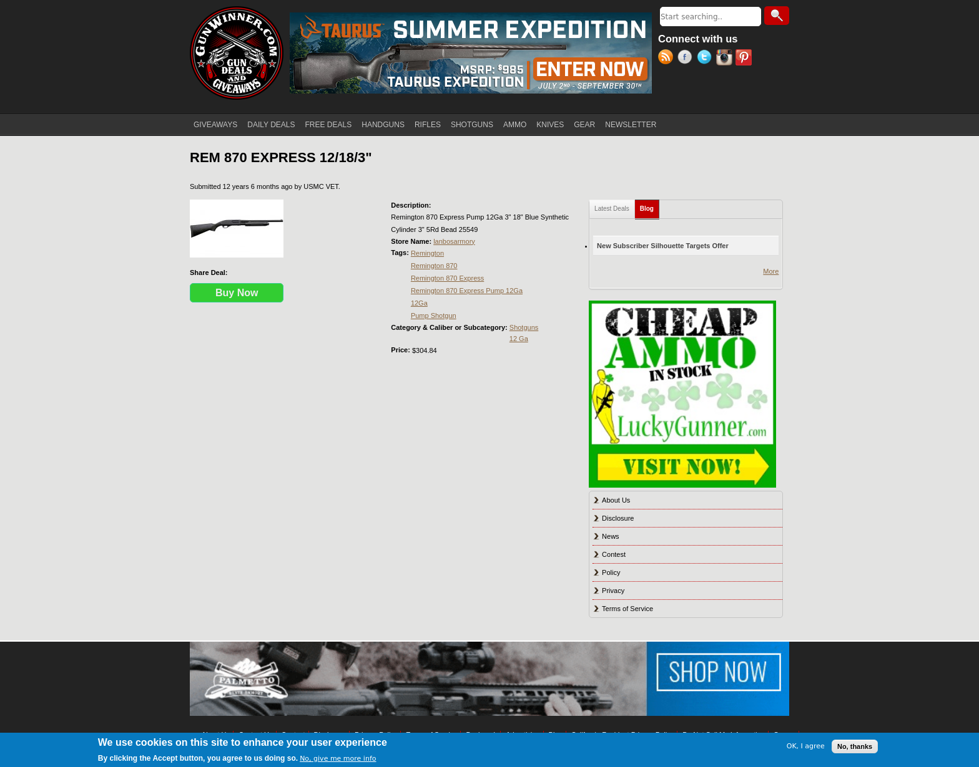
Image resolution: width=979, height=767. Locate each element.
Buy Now (236, 292)
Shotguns (523, 327)
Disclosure (618, 518)
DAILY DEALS (271, 124)
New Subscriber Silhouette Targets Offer (663, 245)
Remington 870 (434, 265)
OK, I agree (806, 746)
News (610, 536)
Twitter (706, 58)
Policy (611, 572)
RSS (667, 58)
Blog (649, 206)
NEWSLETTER (630, 124)
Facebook (687, 58)
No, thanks (854, 746)
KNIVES (550, 124)
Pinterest (745, 58)
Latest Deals (611, 208)
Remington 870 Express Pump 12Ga (467, 290)
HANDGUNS (383, 124)
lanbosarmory (454, 241)
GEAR (584, 124)
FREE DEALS (328, 124)
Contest (614, 554)
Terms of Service (627, 608)
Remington (427, 253)
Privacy (613, 590)
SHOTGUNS (472, 124)
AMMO (514, 124)
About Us (616, 500)
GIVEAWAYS (215, 124)
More (771, 271)
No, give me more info (338, 759)
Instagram (725, 58)
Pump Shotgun (433, 315)
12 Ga (518, 338)
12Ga (419, 303)
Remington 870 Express (447, 278)
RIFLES (428, 124)
